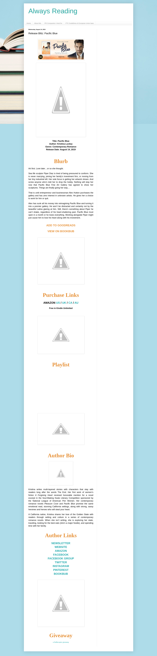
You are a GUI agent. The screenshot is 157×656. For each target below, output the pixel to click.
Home (29, 23)
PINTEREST (61, 569)
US (58, 302)
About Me (37, 23)
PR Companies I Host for (53, 23)
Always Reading (52, 11)
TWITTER (61, 562)
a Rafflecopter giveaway (61, 642)
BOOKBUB (61, 573)
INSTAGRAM (61, 566)
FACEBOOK (61, 554)
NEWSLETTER (60, 543)
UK (64, 302)
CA (70, 302)
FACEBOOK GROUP (61, 558)
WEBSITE (61, 546)
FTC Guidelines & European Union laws (80, 23)
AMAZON (61, 550)
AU (76, 302)
